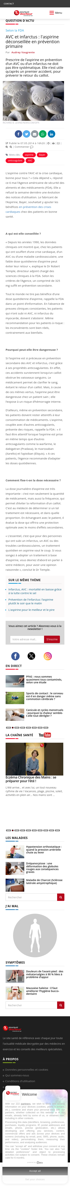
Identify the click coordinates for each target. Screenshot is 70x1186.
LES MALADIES (17, 838)
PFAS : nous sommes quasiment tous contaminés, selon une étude (44, 679)
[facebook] (16, 656)
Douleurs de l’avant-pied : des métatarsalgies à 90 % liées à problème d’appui (44, 974)
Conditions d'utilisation (20, 1081)
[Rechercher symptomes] (60, 1005)
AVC (30, 160)
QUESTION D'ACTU (20, 21)
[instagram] (48, 656)
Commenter (24, 146)
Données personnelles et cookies (26, 1069)
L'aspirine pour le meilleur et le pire (31, 610)
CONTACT (9, 3)
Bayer (42, 154)
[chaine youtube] (45, 736)
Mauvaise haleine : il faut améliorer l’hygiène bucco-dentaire (42, 991)
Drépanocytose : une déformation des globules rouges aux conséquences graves (42, 868)
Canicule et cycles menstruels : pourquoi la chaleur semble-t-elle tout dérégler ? (44, 712)
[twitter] (32, 656)
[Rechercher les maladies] (60, 897)
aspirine (29, 154)
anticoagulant (15, 160)
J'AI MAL (12, 906)
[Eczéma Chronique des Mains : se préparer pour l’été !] (35, 759)
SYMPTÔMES (15, 962)
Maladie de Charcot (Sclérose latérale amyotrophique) (44, 881)
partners (26, 1103)
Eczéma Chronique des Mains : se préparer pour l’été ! (31, 779)
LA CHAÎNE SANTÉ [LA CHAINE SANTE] (19, 735)
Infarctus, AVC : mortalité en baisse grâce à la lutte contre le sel (35, 591)
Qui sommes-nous (17, 1075)
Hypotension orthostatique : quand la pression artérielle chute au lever (44, 849)
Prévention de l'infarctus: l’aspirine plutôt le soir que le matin (30, 601)
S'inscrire (51, 639)
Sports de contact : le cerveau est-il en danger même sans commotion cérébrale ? (44, 696)
